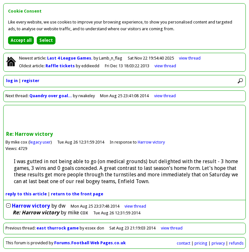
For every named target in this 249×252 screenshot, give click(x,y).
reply (26, 193)
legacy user (40, 142)
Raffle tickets (60, 65)
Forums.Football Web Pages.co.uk (90, 242)
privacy (218, 243)
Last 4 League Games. (70, 58)
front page (77, 193)
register (30, 80)
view (190, 58)
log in (12, 80)
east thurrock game (57, 228)
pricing (200, 243)
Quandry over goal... (50, 95)
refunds (236, 243)
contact (183, 243)
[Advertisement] (124, 118)
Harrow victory (151, 142)
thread (135, 206)
